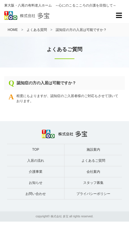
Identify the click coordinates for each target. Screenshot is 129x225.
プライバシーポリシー (93, 194)
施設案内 (93, 150)
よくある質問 (37, 30)
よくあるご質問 (93, 161)
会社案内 (93, 172)
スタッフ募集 (93, 183)
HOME (13, 30)
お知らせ (35, 183)
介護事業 (35, 172)
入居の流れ (35, 161)
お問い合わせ (35, 194)
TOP (35, 150)
